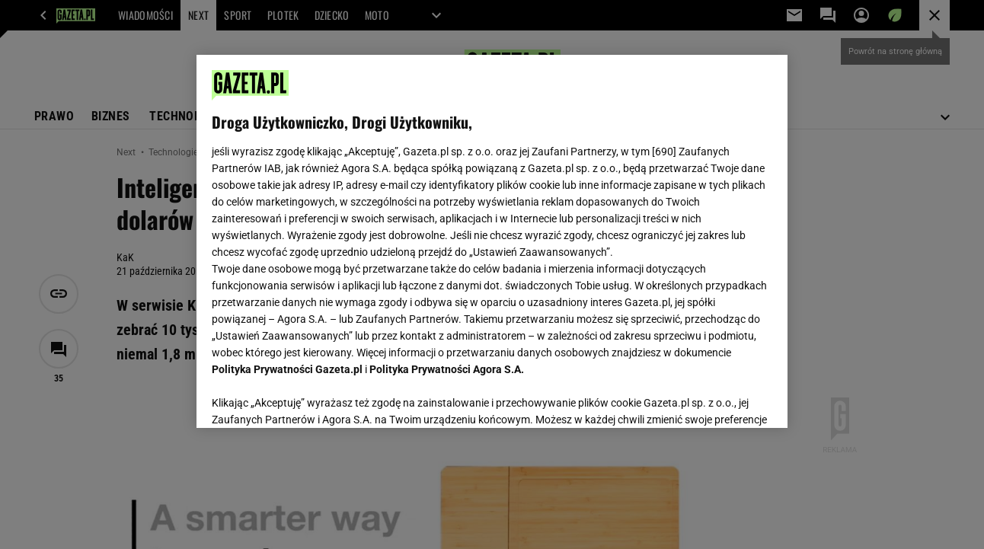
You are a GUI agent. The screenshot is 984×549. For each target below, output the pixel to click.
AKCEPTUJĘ (720, 398)
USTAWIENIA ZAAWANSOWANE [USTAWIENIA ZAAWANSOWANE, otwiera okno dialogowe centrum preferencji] (312, 397)
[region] (491, 241)
